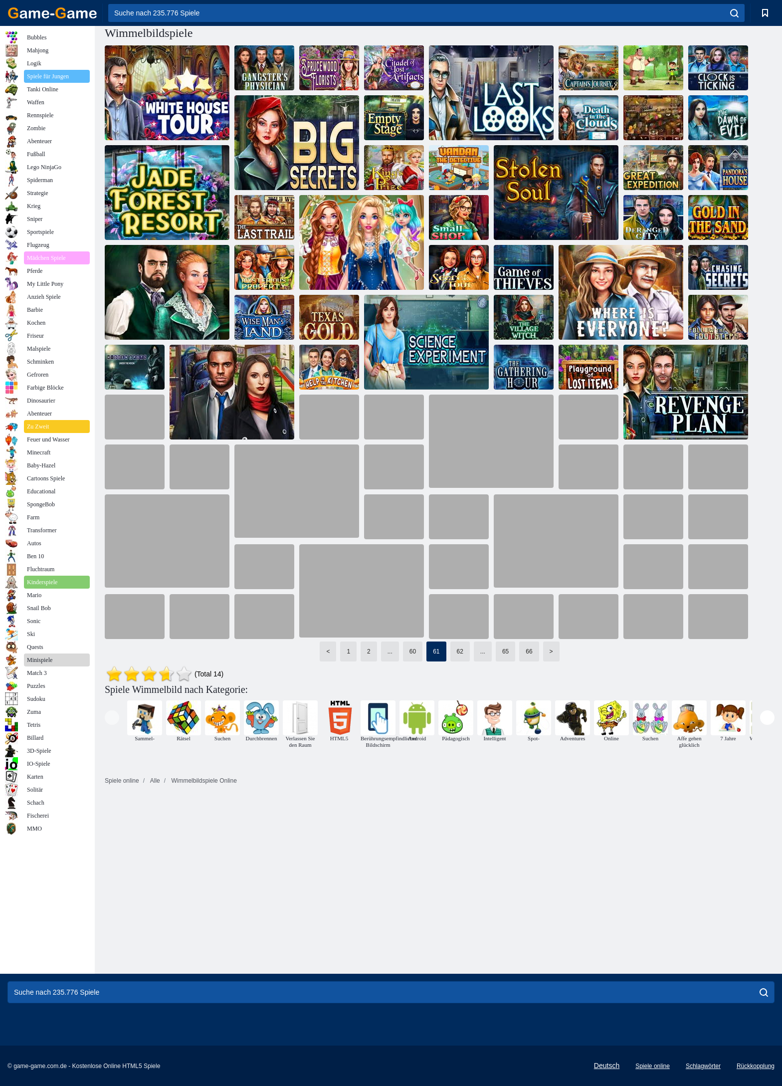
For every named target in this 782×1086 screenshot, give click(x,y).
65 (505, 651)
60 (412, 651)
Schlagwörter (703, 1066)
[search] (734, 12)
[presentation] (112, 717)
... (390, 651)
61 (436, 651)
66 (529, 651)
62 (460, 651)
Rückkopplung (756, 1066)
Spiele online (652, 1066)
